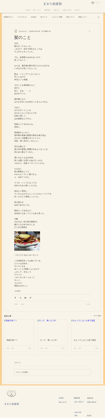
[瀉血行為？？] (19, 328)
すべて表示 (97, 316)
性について (44, 17)
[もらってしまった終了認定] (86, 328)
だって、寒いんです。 (49, 340)
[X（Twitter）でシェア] (20, 298)
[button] (99, 17)
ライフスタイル (22, 17)
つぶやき (17, 291)
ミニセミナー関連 (56, 17)
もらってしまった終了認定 (85, 340)
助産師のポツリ (8, 17)
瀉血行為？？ (12, 340)
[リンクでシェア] (30, 298)
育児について (70, 17)
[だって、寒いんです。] (52, 328)
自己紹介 (33, 17)
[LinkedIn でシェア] (25, 298)
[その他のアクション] (89, 31)
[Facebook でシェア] (15, 298)
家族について (83, 17)
